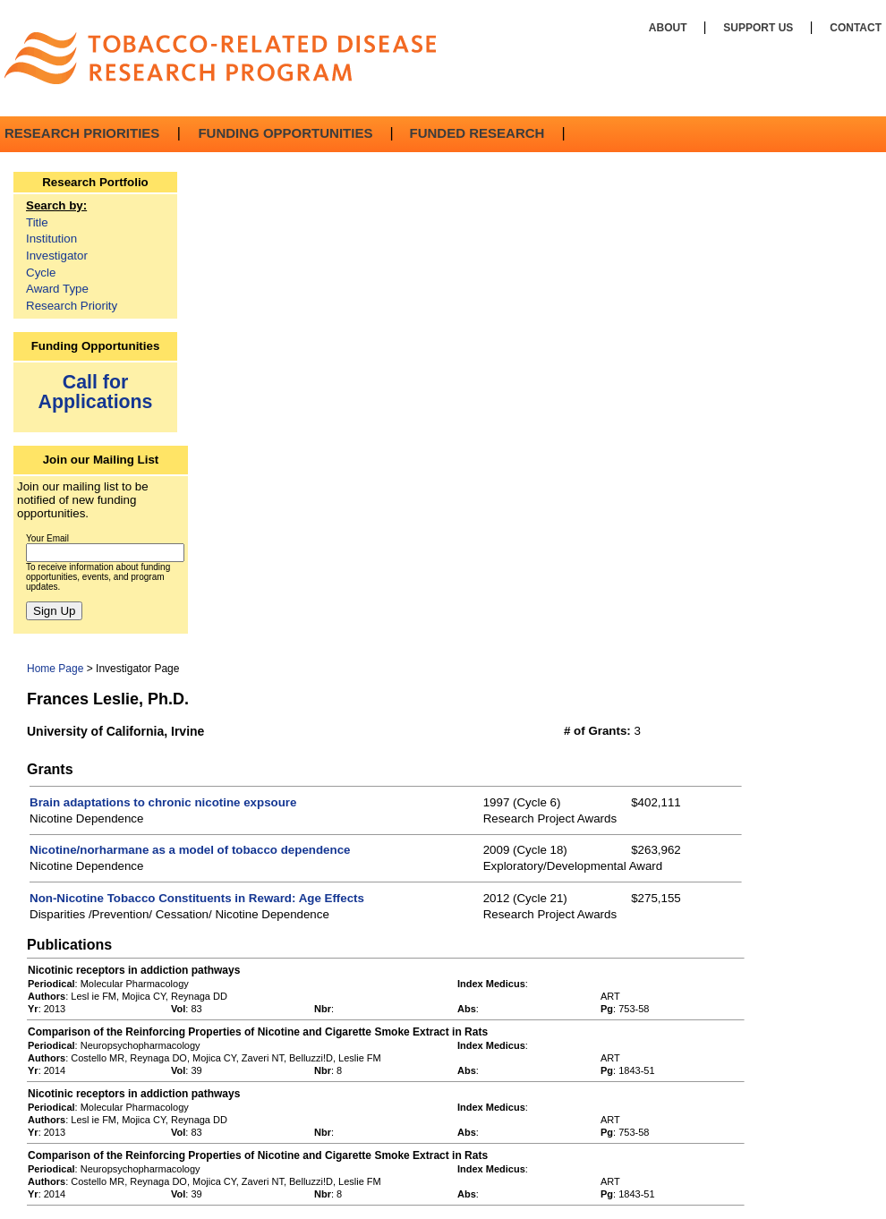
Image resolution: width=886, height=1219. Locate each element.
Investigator (57, 255)
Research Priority (71, 305)
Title (37, 222)
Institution (51, 238)
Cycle (40, 272)
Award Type (57, 288)
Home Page (55, 668)
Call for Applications (95, 391)
